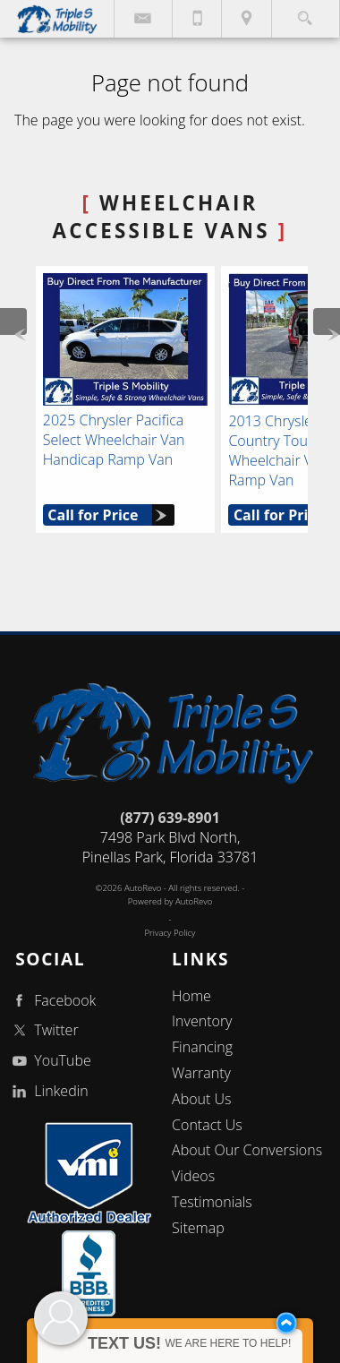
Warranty (201, 1073)
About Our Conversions (247, 1150)
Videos (193, 1176)
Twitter (43, 1030)
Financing (202, 1047)
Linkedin (48, 1091)
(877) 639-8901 (170, 817)
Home (191, 996)
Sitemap (198, 1228)
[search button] (304, 13)
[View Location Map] (246, 19)
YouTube (49, 1061)
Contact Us (207, 1125)
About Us (201, 1099)
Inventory (202, 1021)
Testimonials (212, 1202)
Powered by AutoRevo (170, 901)
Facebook (52, 1001)
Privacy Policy (170, 933)
